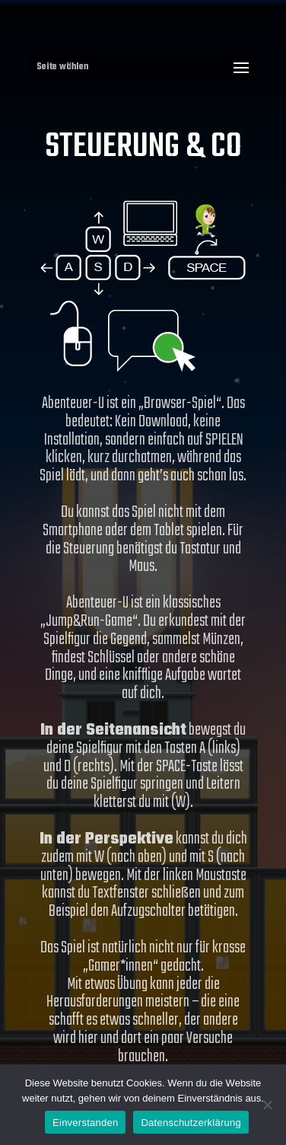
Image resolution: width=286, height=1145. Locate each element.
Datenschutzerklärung (190, 1122)
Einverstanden (85, 1122)
